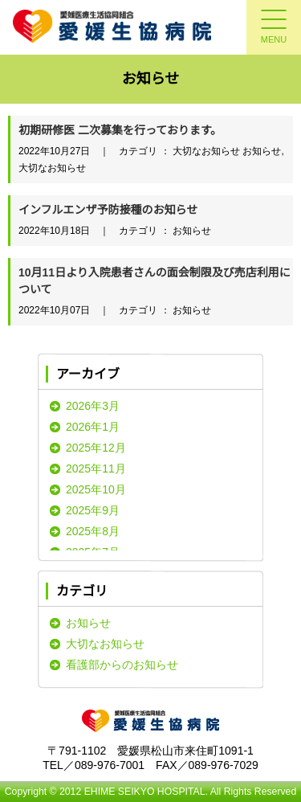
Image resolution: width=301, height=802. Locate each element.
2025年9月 (93, 510)
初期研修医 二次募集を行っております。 (120, 130)
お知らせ (88, 622)
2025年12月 (96, 447)
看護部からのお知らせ (122, 664)
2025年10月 (96, 489)
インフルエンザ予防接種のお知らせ (107, 209)
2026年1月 (93, 426)
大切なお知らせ (105, 643)
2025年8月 (93, 531)
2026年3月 (93, 405)
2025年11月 (96, 468)
